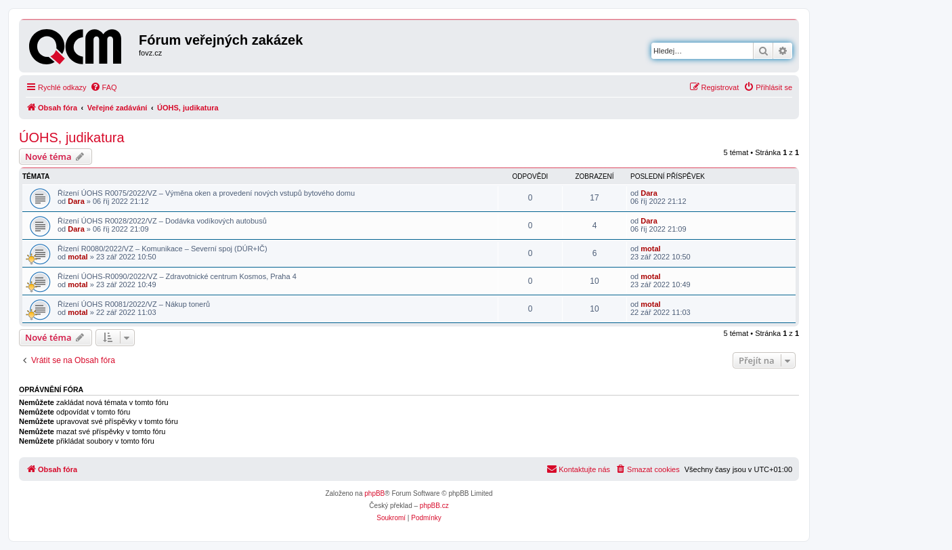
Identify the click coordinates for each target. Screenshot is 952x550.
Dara (76, 201)
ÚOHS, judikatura (72, 137)
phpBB (374, 493)
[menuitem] (103, 87)
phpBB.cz (434, 505)
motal (77, 257)
